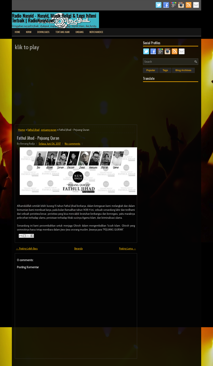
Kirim (28, 32)
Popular (150, 70)
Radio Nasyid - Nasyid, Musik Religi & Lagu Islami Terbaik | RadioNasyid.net (54, 18)
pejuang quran (48, 130)
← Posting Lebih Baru (27, 248)
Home (17, 32)
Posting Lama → (127, 248)
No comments (72, 143)
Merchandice (96, 32)
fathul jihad (33, 130)
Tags (165, 70)
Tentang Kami (62, 32)
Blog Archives (183, 70)
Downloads (43, 32)
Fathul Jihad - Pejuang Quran (38, 138)
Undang (80, 32)
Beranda (78, 248)
